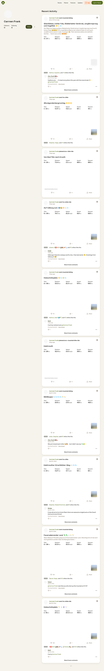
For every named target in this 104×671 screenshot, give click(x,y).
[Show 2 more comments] (71, 90)
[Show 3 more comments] (71, 264)
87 (62, 436)
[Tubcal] (50, 582)
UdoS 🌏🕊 (57, 317)
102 (62, 578)
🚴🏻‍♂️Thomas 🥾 (67, 647)
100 (75, 647)
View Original (61, 84)
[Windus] (50, 508)
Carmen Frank (12, 22)
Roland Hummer (60, 505)
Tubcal (51, 578)
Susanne (57, 73)
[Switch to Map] (94, 62)
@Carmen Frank (53, 82)
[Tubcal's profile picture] (45, 582)
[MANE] (49, 251)
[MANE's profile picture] (45, 251)
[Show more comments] (71, 522)
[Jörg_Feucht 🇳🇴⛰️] (53, 76)
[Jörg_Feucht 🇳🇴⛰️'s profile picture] (45, 76)
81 (69, 505)
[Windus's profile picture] (45, 508)
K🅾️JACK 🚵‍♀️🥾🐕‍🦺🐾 (60, 247)
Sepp (57, 143)
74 (64, 73)
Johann (51, 247)
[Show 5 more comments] (71, 452)
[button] (60, 2)
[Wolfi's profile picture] (45, 321)
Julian (50, 436)
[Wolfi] (49, 321)
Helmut (51, 73)
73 (62, 143)
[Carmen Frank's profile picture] (8, 14)
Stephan (51, 143)
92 (71, 247)
